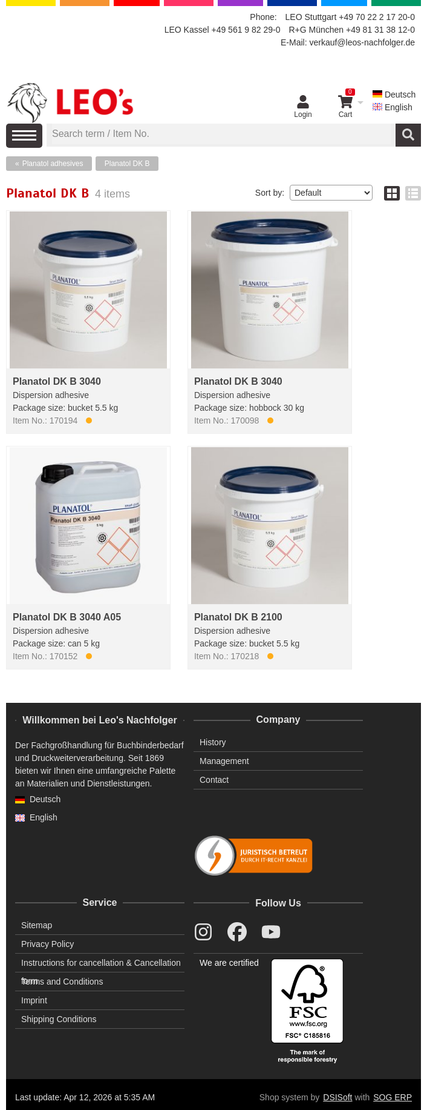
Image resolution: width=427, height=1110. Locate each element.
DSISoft (337, 1097)
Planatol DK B (127, 163)
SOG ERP (392, 1097)
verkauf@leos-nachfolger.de (362, 42)
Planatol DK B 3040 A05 (67, 617)
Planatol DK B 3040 (57, 381)
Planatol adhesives (52, 163)
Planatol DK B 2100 (238, 617)
